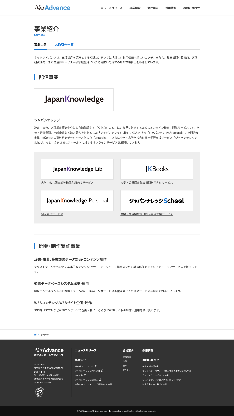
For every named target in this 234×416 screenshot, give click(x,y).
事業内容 (40, 44)
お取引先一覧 (64, 44)
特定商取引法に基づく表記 (154, 384)
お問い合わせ (191, 8)
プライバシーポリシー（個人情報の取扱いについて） (167, 370)
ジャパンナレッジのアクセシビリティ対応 (161, 379)
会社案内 (152, 8)
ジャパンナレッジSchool (88, 379)
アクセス (127, 370)
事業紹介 (134, 8)
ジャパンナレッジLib (86, 366)
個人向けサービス (77, 203)
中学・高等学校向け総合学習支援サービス (156, 203)
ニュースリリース (112, 8)
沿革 (125, 365)
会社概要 (127, 356)
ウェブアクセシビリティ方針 (155, 375)
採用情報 (170, 8)
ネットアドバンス (52, 8)
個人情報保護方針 (150, 366)
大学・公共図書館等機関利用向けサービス (77, 172)
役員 (125, 361)
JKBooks (80, 375)
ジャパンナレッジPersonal (89, 370)
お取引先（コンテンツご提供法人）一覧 (93, 384)
